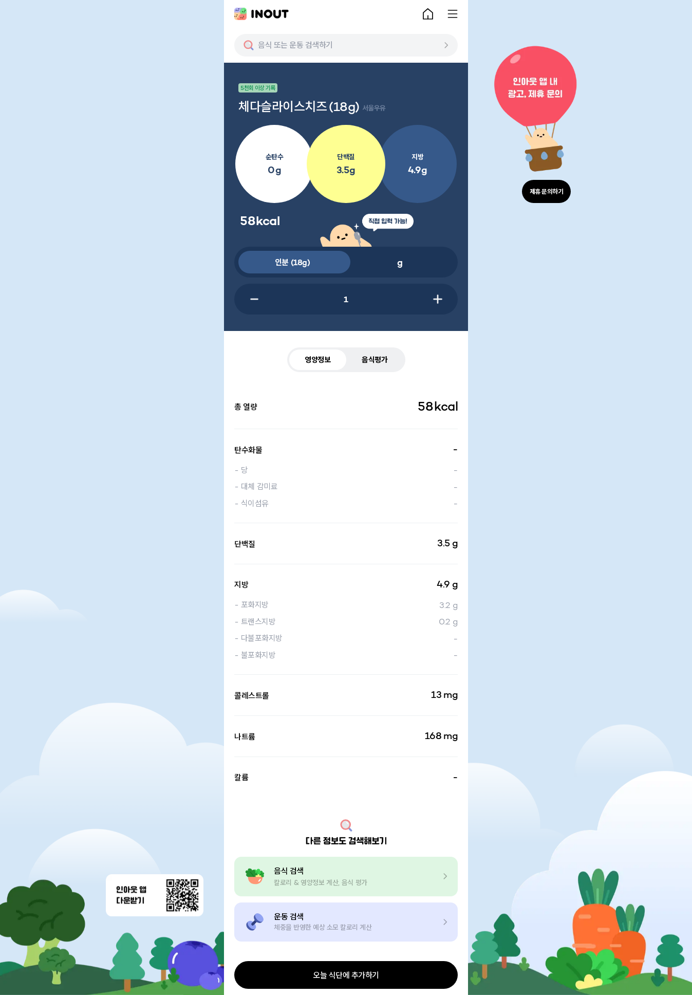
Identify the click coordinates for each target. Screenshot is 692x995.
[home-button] (428, 14)
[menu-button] (452, 14)
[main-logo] (261, 14)
